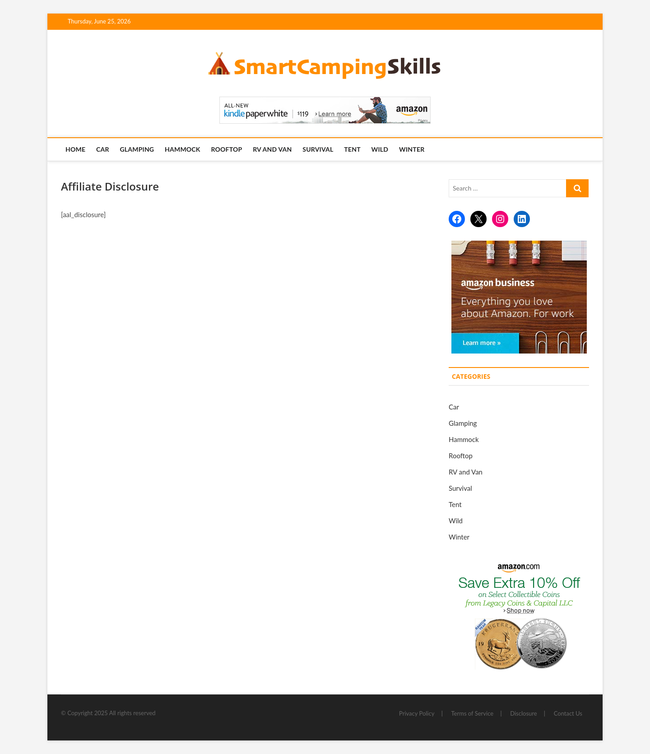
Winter (411, 149)
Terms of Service (472, 713)
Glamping (137, 149)
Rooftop (226, 149)
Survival (317, 149)
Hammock (182, 149)
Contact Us (568, 713)
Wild (380, 149)
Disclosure (523, 713)
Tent (352, 149)
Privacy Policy (416, 713)
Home (75, 149)
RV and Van (272, 149)
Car (102, 149)
